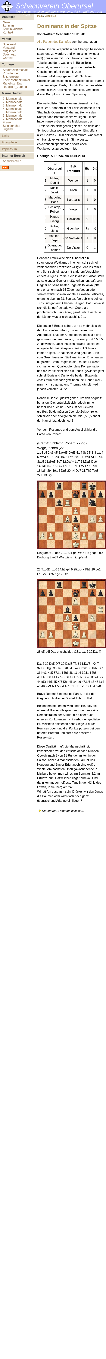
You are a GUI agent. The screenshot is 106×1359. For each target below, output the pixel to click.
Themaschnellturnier (16, 80)
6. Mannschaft (12, 115)
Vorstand (9, 47)
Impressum (9, 149)
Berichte (8, 25)
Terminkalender (13, 29)
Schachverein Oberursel (54, 6)
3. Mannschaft (12, 105)
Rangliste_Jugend (15, 86)
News (6, 22)
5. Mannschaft (12, 112)
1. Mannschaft (12, 98)
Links (5, 135)
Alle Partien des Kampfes (54, 41)
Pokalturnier (11, 73)
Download (9, 54)
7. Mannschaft (12, 119)
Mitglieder (9, 51)
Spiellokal (9, 44)
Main (40, 15)
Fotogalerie (9, 142)
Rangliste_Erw (12, 83)
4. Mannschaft (12, 108)
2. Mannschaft (12, 102)
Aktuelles (50, 15)
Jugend (8, 129)
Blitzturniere (11, 76)
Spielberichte (11, 125)
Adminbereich (12, 161)
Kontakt (8, 32)
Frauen (7, 122)
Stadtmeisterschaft (15, 69)
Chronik (8, 57)
